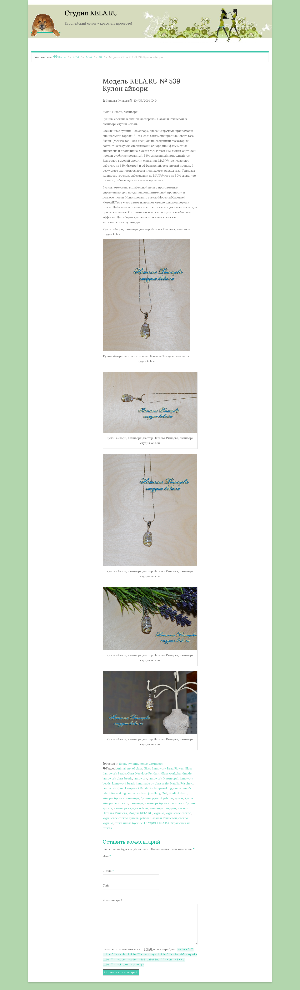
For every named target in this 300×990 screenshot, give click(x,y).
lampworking (163, 788)
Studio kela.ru (178, 793)
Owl (164, 793)
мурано (159, 813)
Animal (121, 768)
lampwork (140, 778)
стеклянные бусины (129, 823)
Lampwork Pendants (139, 788)
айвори (108, 798)
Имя (107, 856)
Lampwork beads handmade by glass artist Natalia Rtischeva (153, 783)
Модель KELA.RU (140, 813)
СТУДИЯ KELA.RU (156, 823)
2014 (76, 57)
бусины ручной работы (157, 798)
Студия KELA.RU (91, 13)
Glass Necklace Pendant (143, 773)
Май (89, 57)
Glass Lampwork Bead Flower (163, 768)
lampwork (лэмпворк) (163, 778)
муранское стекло (178, 813)
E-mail (108, 871)
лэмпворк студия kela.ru (131, 808)
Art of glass (134, 768)
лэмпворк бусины (157, 803)
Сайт (106, 885)
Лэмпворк (156, 764)
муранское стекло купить (121, 818)
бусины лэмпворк (126, 798)
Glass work (168, 773)
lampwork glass (113, 788)
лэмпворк (136, 803)
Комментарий (112, 900)
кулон (179, 798)
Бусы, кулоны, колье (133, 764)
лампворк (121, 803)
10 (100, 57)
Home (62, 57)
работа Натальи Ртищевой (158, 818)
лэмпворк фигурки (162, 808)
